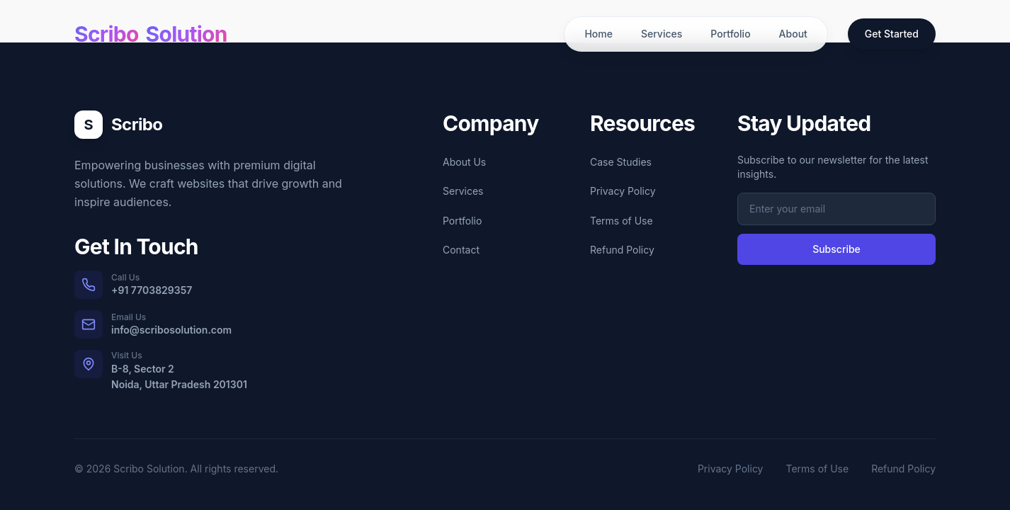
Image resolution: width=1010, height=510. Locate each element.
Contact (461, 250)
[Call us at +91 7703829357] (210, 285)
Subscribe (836, 249)
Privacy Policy (623, 191)
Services (661, 34)
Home (598, 34)
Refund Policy (622, 250)
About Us (464, 162)
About (793, 34)
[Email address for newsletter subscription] (836, 209)
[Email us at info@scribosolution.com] (210, 324)
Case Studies (621, 162)
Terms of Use (621, 221)
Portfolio (730, 34)
